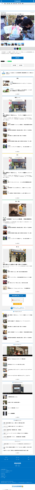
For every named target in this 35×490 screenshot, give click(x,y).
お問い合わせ (3, 473)
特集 (22, 3)
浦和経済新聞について (4, 469)
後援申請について (3, 476)
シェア (6, 61)
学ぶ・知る (19, 3)
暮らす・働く (15, 3)
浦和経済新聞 (18, 1)
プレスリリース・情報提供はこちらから (6, 470)
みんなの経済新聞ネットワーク (17, 486)
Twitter (19, 466)
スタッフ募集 (3, 477)
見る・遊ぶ (8, 3)
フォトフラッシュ (3, 12)
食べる (5, 3)
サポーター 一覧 (17, 303)
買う (11, 3)
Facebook (16, 466)
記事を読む (17, 57)
